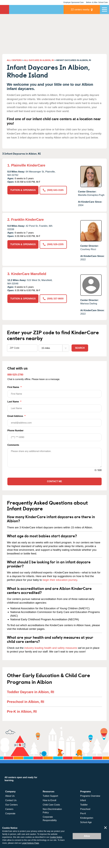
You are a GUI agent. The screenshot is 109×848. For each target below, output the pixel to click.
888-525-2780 (15, 374)
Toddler (84, 805)
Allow (87, 836)
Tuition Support (50, 796)
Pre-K (83, 813)
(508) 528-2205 (53, 244)
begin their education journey (60, 579)
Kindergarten (86, 818)
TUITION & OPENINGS (23, 190)
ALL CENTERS (14, 60)
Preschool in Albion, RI (25, 702)
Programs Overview (90, 796)
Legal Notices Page (30, 843)
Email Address (54, 421)
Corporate (10, 813)
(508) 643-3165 (53, 190)
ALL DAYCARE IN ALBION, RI (39, 60)
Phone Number (54, 435)
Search (80, 348)
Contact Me (54, 481)
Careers (9, 809)
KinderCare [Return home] (4, 9)
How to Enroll (49, 800)
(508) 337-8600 (53, 298)
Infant (83, 800)
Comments (13, 445)
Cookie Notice (56, 837)
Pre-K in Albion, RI (22, 711)
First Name (54, 392)
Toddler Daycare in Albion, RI (30, 692)
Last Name (54, 406)
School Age (86, 822)
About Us (10, 796)
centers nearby (80, 9)
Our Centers (11, 805)
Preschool (85, 809)
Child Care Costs (51, 805)
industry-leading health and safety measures (50, 647)
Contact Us (10, 800)
